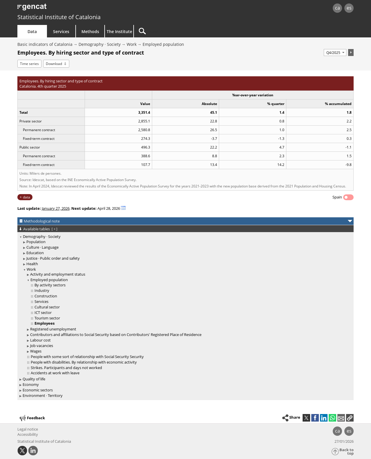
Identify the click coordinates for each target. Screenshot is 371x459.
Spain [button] (337, 197)
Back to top (346, 451)
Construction (45, 296)
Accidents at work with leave (55, 372)
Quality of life (34, 379)
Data (32, 31)
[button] (350, 418)
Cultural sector (47, 307)
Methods (90, 31)
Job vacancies (41, 345)
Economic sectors (38, 390)
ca (337, 8)
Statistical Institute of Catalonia (59, 17)
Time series (29, 63)
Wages (35, 351)
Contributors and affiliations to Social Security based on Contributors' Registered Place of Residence (115, 334)
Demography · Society (100, 44)
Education (35, 252)
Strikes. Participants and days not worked (66, 367)
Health (32, 263)
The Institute (119, 31)
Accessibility (27, 434)
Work (132, 44)
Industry (41, 290)
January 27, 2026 (56, 208)
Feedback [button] (32, 418)
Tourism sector (47, 318)
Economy (31, 384)
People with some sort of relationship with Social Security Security (87, 356)
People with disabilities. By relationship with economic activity (84, 362)
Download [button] (54, 63)
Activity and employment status (57, 274)
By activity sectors (50, 285)
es (349, 8)
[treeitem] (184, 305)
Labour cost (40, 340)
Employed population (163, 44)
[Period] (335, 52)
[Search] (183, 31)
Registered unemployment (53, 329)
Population (36, 241)
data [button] (26, 197)
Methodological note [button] (42, 221)
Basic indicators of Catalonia (44, 44)
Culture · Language (42, 247)
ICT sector (43, 312)
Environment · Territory (43, 395)
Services (61, 31)
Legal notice (27, 429)
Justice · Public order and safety (53, 258)
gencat (84, 8)
